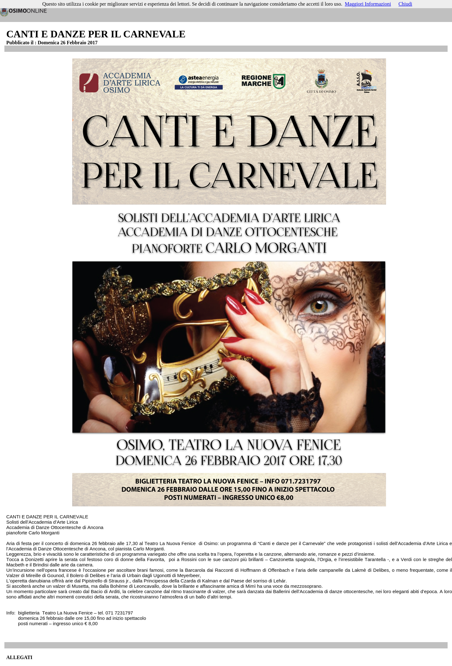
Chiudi (405, 4)
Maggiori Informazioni (368, 4)
